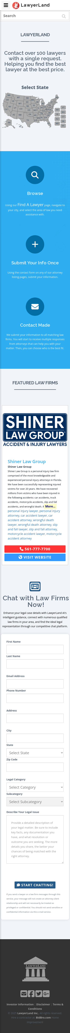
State (9, 745)
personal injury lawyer (23, 511)
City (8, 730)
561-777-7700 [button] (35, 548)
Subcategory (14, 794)
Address (11, 710)
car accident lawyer (34, 515)
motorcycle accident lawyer (26, 534)
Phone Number (16, 690)
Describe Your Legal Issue (22, 812)
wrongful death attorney (34, 525)
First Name (13, 641)
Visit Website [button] (35, 557)
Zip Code (12, 759)
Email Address (15, 676)
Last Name (13, 656)
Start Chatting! (35, 885)
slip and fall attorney (43, 529)
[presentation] (35, 872)
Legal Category (15, 779)
